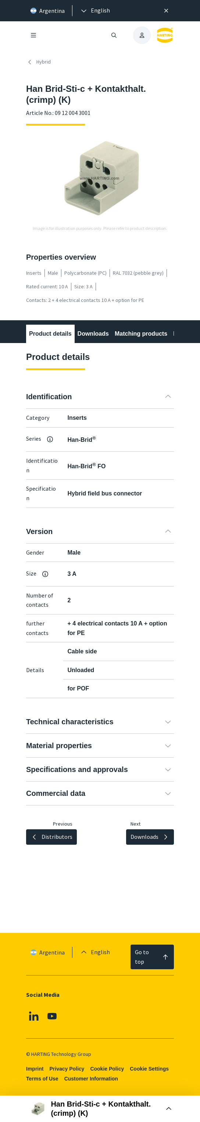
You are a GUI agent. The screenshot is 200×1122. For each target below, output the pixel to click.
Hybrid (38, 62)
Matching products (141, 334)
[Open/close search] (114, 35)
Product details (50, 334)
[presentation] (94, 10)
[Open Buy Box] (100, 1109)
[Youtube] (52, 1016)
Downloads (93, 334)
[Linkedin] (34, 1016)
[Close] (166, 10)
